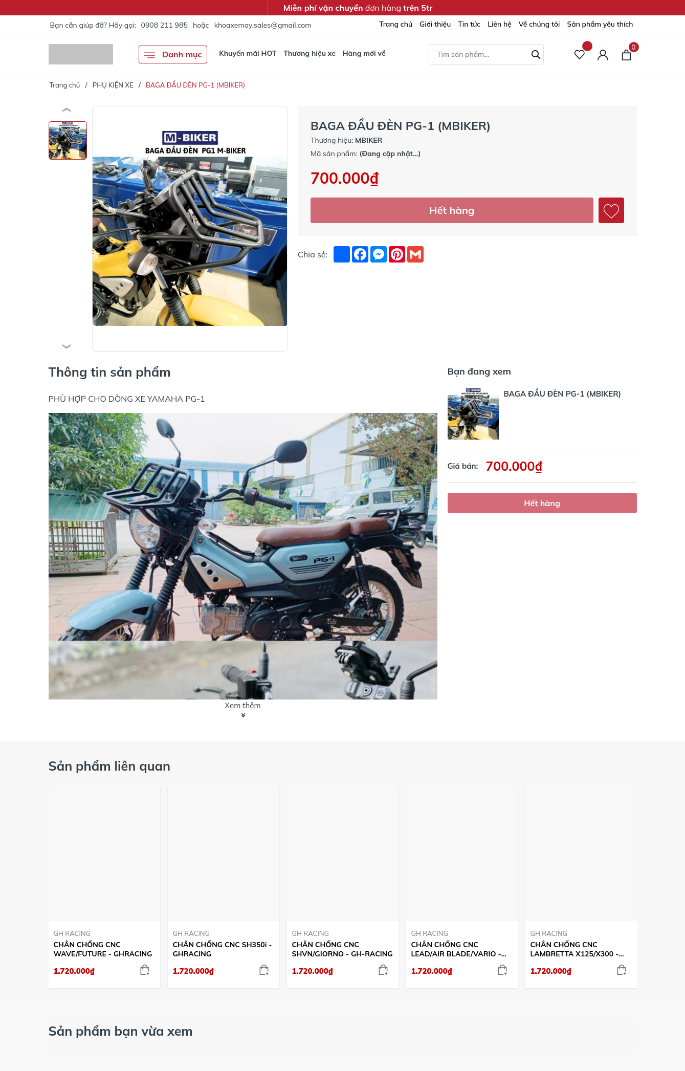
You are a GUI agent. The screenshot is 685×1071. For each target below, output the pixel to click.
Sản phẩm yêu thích (600, 24)
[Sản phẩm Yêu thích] (579, 54)
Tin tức (469, 24)
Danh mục (173, 55)
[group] (190, 228)
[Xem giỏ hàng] (626, 54)
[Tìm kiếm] (536, 53)
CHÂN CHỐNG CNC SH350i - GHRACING (222, 949)
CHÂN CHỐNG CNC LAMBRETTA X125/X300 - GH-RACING (575, 949)
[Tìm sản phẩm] (486, 54)
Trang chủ (395, 24)
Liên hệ (500, 24)
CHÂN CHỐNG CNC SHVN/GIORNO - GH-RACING (342, 949)
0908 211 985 (164, 25)
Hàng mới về (364, 53)
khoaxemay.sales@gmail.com (263, 25)
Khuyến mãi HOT (247, 53)
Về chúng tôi (539, 24)
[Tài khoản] (603, 54)
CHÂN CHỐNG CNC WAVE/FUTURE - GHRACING (103, 949)
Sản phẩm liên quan (110, 766)
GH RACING (72, 933)
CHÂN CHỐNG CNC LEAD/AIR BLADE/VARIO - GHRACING (456, 949)
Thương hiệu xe (309, 53)
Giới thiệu (435, 24)
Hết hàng (451, 210)
